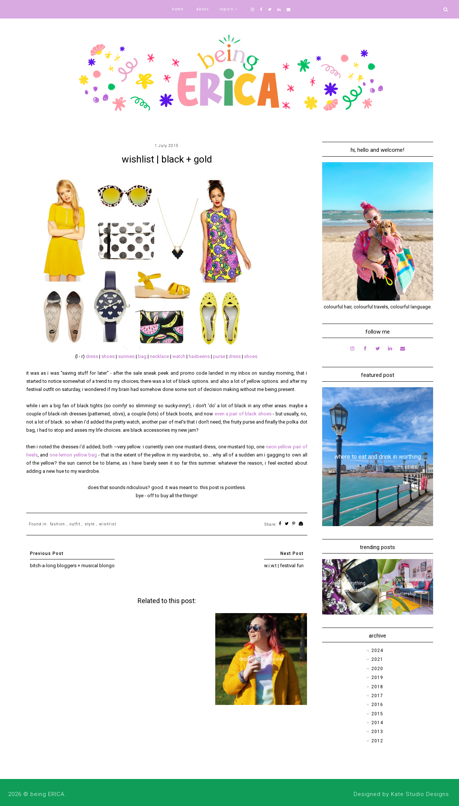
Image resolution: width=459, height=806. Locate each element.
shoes (108, 356)
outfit (75, 524)
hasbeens (200, 356)
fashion (57, 524)
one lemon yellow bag (73, 455)
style (90, 524)
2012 (377, 740)
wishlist (107, 524)
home (177, 9)
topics (226, 9)
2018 (377, 686)
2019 (377, 677)
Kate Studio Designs (420, 794)
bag (143, 356)
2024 (377, 650)
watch (179, 356)
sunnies (127, 356)
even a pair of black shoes (243, 414)
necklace (160, 356)
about (202, 9)
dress (92, 356)
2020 (377, 668)
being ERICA (47, 794)
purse (219, 356)
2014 (377, 722)
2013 (377, 731)
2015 (377, 713)
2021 (377, 659)
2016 (377, 704)
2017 (377, 695)
